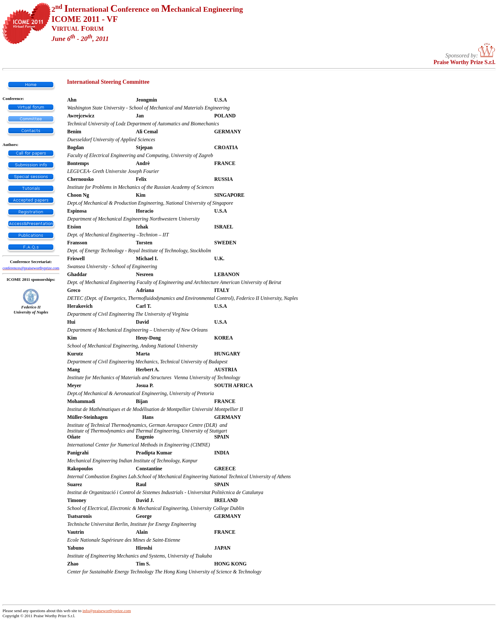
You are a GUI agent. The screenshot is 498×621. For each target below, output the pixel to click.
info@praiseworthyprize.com (107, 610)
